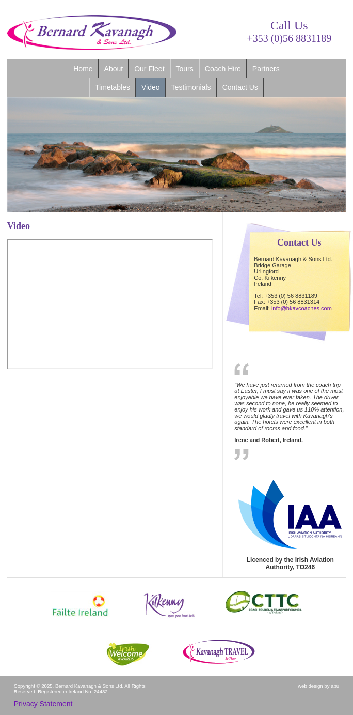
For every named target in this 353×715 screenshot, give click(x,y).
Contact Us (240, 87)
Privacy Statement (43, 703)
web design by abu (318, 686)
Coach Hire (223, 69)
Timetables (112, 87)
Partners (266, 69)
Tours (185, 69)
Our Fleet (149, 69)
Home (82, 69)
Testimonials (191, 87)
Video (150, 87)
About (113, 69)
